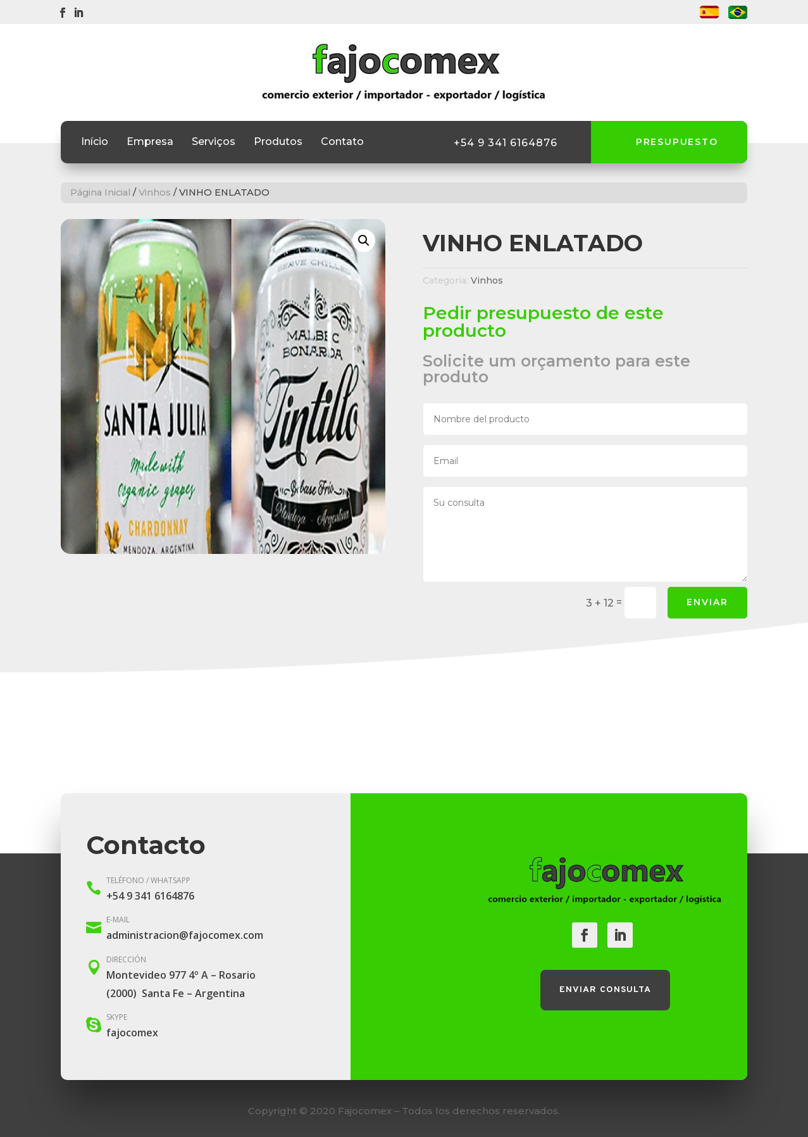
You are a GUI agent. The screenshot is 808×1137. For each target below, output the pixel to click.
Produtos (278, 142)
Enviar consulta (605, 989)
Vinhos (155, 192)
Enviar (707, 602)
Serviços (213, 142)
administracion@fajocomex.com (184, 935)
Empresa (150, 142)
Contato (342, 142)
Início (94, 142)
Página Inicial (100, 192)
